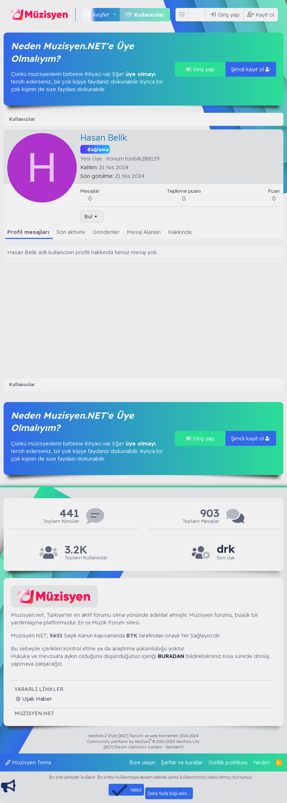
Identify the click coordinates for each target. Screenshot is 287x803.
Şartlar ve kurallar (182, 762)
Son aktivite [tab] (70, 231)
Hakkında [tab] (179, 231)
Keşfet (101, 14)
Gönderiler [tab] (106, 231)
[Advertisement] (143, 317)
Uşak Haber (36, 698)
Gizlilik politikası (228, 762)
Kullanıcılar (149, 14)
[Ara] (198, 14)
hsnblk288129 (142, 158)
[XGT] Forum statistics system (144, 746)
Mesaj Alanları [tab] (144, 231)
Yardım (261, 762)
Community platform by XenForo (143, 741)
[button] (115, 14)
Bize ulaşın (142, 762)
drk (226, 549)
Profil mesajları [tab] (28, 231)
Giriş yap (200, 69)
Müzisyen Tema (28, 762)
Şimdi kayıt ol (251, 69)
